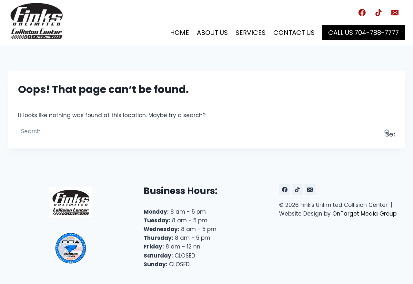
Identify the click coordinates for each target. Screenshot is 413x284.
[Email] (395, 12)
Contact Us (294, 32)
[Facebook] (362, 12)
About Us (212, 32)
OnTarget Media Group (364, 214)
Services (251, 32)
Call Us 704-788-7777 (363, 32)
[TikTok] (378, 12)
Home (179, 32)
